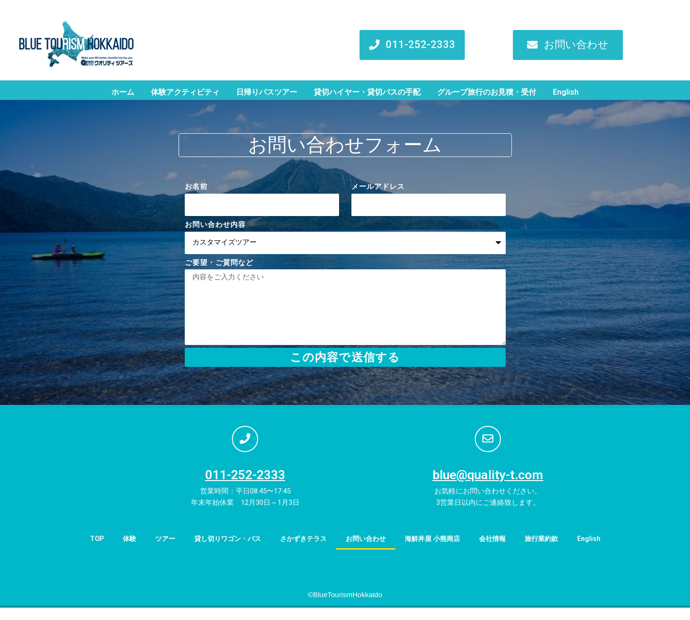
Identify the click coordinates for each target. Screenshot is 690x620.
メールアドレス (378, 186)
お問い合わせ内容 (215, 224)
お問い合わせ (366, 551)
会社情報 (499, 551)
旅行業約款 (551, 551)
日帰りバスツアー (266, 92)
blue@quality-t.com (488, 487)
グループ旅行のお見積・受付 (486, 92)
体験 (119, 551)
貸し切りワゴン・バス (221, 551)
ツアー (156, 551)
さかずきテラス (301, 551)
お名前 (196, 186)
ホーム (122, 92)
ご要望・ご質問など (219, 262)
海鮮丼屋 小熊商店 (436, 551)
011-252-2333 (245, 487)
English (566, 92)
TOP (85, 551)
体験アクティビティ (185, 92)
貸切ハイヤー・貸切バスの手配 (367, 92)
